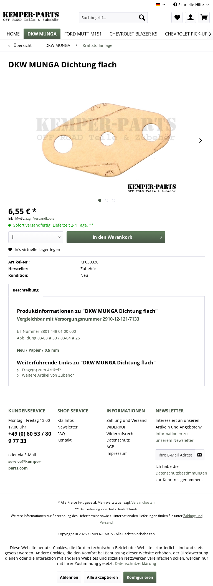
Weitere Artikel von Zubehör (45, 375)
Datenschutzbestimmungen (181, 473)
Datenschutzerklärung (135, 563)
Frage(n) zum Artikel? (39, 369)
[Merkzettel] (176, 17)
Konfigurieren (140, 577)
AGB (110, 446)
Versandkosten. (143, 502)
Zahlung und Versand (126, 420)
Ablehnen (69, 577)
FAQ (61, 433)
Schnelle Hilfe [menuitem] (189, 4)
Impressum (117, 453)
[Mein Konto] (190, 17)
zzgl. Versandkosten (41, 218)
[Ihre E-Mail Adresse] (175, 454)
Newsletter (67, 427)
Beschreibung (26, 290)
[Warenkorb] (204, 17)
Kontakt (64, 440)
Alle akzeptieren (102, 577)
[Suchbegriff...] (113, 17)
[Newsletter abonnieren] (199, 454)
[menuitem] (113, 17)
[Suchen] (142, 17)
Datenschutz (118, 440)
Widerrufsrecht (120, 433)
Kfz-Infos (65, 420)
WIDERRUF (116, 427)
